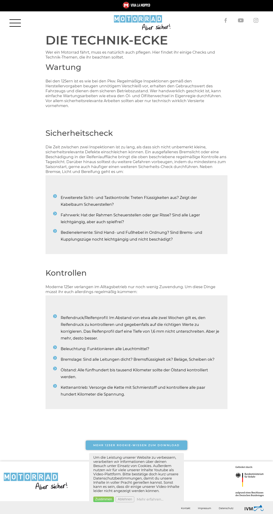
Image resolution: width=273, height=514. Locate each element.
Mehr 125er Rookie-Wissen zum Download (136, 445)
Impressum (204, 508)
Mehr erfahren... (150, 499)
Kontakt (185, 508)
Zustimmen (103, 499)
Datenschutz (226, 508)
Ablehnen (125, 499)
